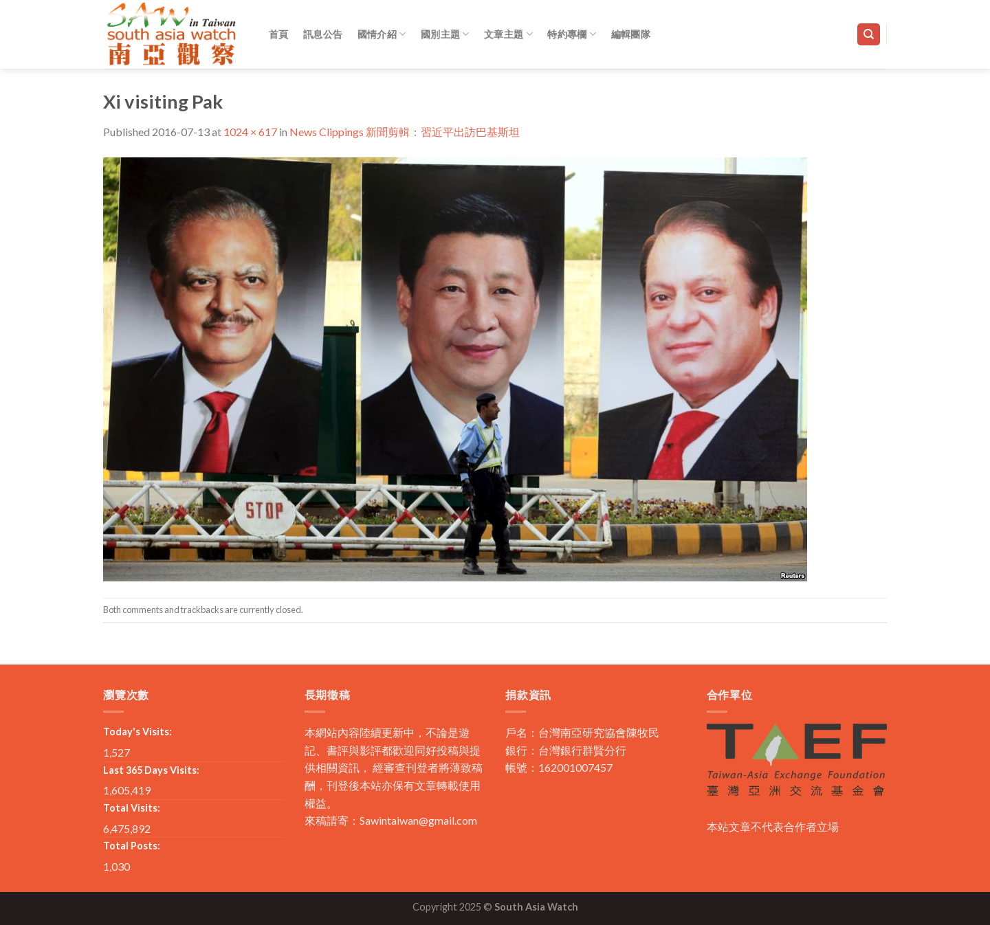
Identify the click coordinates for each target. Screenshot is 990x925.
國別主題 (445, 34)
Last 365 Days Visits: (151, 770)
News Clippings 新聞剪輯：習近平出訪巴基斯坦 (404, 131)
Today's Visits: (137, 731)
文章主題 (508, 34)
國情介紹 (382, 34)
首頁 (279, 34)
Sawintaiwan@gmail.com (418, 820)
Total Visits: (131, 808)
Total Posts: (131, 845)
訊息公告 (322, 34)
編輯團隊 (630, 34)
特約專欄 (571, 34)
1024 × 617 (250, 131)
